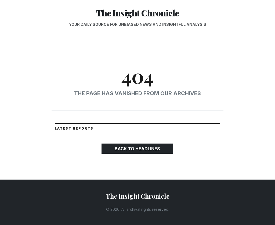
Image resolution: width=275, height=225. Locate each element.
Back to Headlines (137, 148)
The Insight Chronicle (137, 13)
